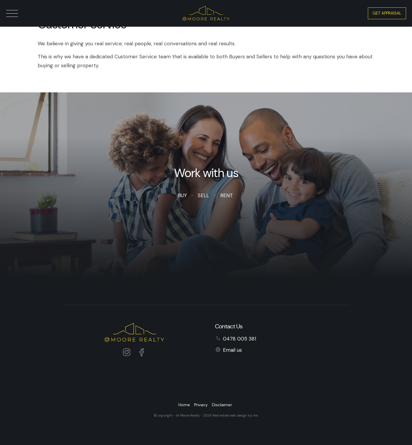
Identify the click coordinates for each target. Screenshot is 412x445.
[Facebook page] (141, 353)
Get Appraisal (387, 13)
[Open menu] (12, 13)
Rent (226, 195)
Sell (203, 195)
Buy (182, 195)
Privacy (201, 404)
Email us (232, 350)
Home (184, 404)
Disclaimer (222, 404)
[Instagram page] (128, 353)
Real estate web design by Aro (235, 415)
